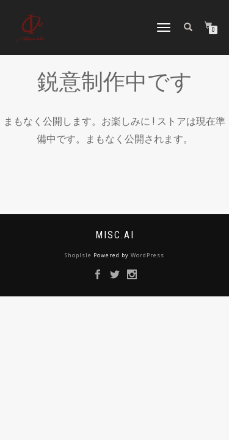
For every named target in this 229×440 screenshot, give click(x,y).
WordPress (147, 255)
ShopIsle (79, 255)
